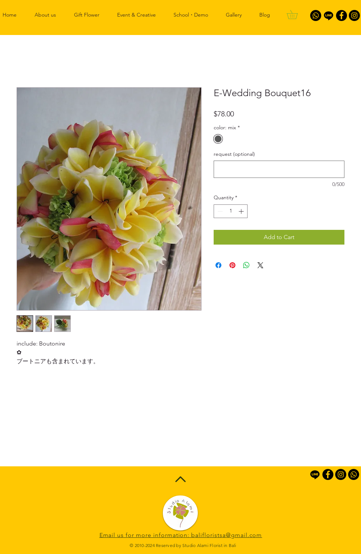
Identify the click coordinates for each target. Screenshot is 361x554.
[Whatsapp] (315, 15)
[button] (296, 14)
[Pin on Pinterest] (232, 265)
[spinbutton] (230, 211)
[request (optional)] (279, 169)
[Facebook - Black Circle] (341, 15)
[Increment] (241, 211)
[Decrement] (219, 211)
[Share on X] (260, 265)
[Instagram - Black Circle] (354, 15)
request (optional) (234, 154)
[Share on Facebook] (218, 265)
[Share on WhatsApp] (246, 265)
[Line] (328, 15)
